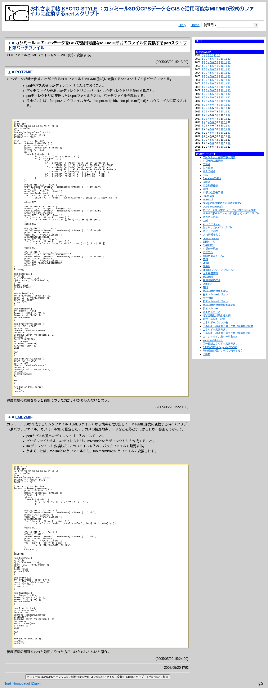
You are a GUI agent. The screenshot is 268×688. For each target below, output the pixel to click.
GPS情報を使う (212, 234)
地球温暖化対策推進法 (215, 291)
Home (195, 25)
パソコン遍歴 (210, 231)
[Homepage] (21, 683)
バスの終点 (209, 171)
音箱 (205, 259)
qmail (206, 262)
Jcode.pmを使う (212, 178)
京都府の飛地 (210, 248)
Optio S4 (208, 283)
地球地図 (208, 277)
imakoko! (208, 199)
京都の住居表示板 (213, 192)
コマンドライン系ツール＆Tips (220, 336)
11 (215, 55)
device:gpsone (211, 238)
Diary (182, 25)
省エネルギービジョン (215, 294)
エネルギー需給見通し (215, 329)
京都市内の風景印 (213, 160)
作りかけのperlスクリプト (217, 227)
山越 (205, 220)
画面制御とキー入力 (214, 255)
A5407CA (208, 245)
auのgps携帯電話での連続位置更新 (222, 203)
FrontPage (209, 196)
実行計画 (208, 297)
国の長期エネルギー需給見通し (220, 343)
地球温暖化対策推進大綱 (217, 315)
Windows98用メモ (213, 340)
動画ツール (209, 241)
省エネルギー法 (211, 312)
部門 (205, 287)
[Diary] (36, 683)
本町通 (206, 181)
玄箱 (205, 175)
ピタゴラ (208, 252)
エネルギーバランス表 (215, 322)
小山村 (206, 354)
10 (211, 55)
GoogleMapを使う (213, 206)
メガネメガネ (210, 217)
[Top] (7, 683)
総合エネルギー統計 (214, 319)
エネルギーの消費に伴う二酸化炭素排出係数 (228, 326)
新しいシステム (211, 224)
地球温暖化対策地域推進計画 (219, 305)
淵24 (205, 189)
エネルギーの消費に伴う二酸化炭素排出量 (227, 333)
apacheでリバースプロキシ (218, 269)
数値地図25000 (211, 280)
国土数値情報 (210, 273)
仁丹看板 (208, 167)
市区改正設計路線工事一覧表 (219, 157)
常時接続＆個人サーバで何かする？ (223, 350)
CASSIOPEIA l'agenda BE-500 (220, 347)
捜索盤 (206, 266)
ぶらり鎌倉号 (210, 185)
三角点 (206, 164)
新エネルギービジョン (215, 301)
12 (218, 55)
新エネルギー (210, 308)
